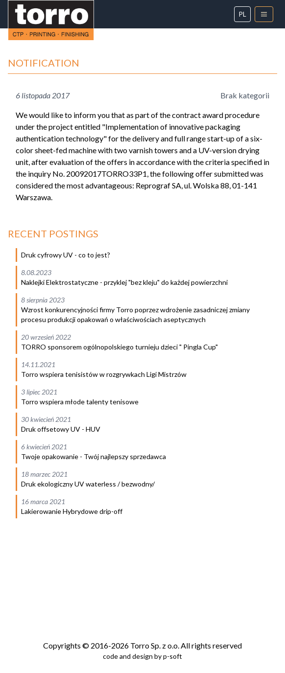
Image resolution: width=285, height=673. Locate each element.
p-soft (172, 656)
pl (242, 14)
